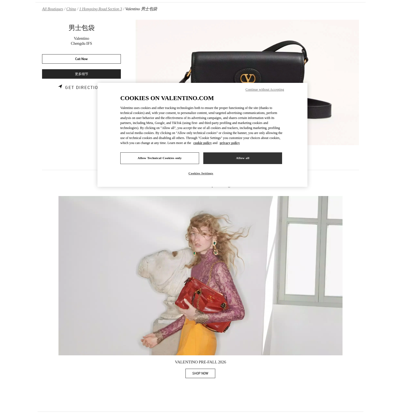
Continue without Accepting (265, 89)
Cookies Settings (201, 173)
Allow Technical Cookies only (160, 158)
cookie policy (202, 143)
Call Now (81, 59)
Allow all (242, 158)
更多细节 (81, 74)
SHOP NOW (203, 374)
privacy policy (230, 143)
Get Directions (85, 87)
